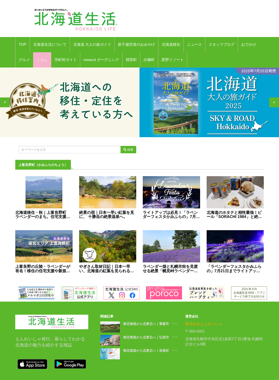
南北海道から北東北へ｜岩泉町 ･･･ (150, 350)
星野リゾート (173, 60)
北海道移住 (171, 44)
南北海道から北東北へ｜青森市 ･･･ (150, 324)
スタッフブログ (222, 44)
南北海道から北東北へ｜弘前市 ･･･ (150, 337)
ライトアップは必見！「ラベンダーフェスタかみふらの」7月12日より (170, 215)
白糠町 (149, 60)
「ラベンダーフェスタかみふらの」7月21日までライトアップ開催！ (234, 269)
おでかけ (248, 44)
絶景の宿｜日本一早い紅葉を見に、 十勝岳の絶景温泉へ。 (106, 215)
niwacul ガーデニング (101, 60)
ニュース (194, 44)
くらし (42, 60)
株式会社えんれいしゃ (203, 324)
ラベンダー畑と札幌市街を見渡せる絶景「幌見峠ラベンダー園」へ (170, 269)
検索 (128, 149)
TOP (22, 44)
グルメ (24, 60)
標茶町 (131, 60)
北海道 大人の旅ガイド (92, 44)
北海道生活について (49, 44)
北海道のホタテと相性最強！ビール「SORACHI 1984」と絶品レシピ (234, 215)
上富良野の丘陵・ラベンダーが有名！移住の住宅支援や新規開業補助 (42, 269)
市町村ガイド (65, 60)
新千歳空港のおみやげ (136, 44)
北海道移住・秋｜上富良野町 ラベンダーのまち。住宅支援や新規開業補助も (42, 215)
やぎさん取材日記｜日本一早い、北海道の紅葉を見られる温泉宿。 (106, 269)
